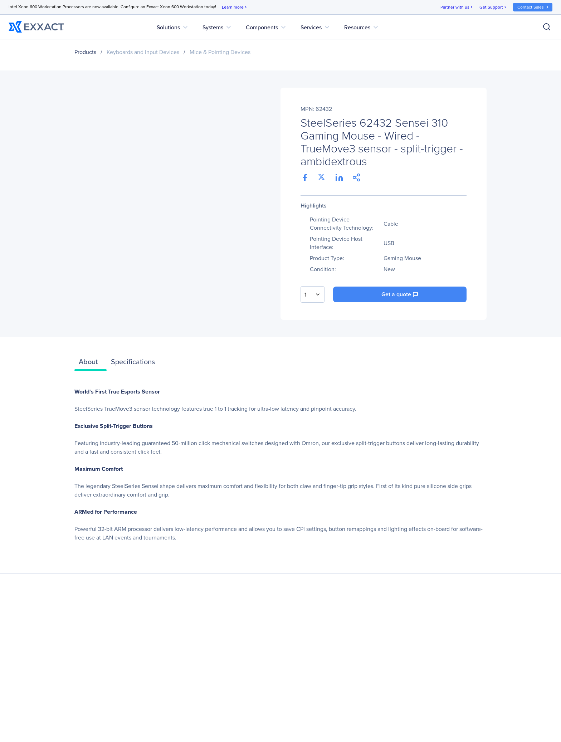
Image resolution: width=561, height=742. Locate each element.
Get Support (493, 7)
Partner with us (457, 7)
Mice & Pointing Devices (220, 52)
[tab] (90, 363)
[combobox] (313, 294)
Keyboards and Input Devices (143, 52)
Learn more (235, 7)
